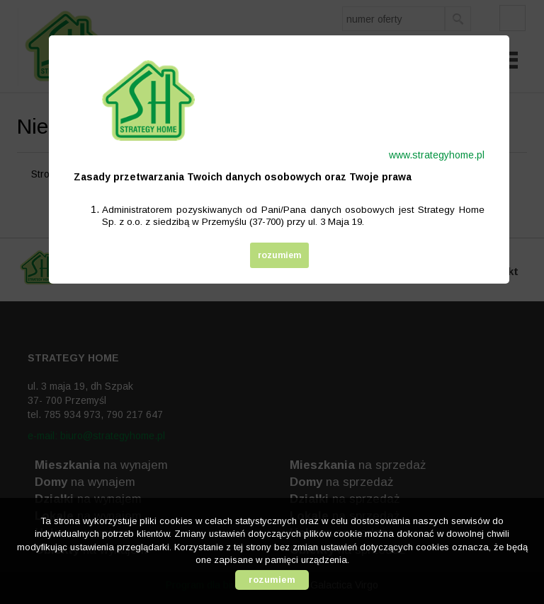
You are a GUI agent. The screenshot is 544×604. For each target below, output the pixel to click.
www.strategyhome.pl (436, 155)
